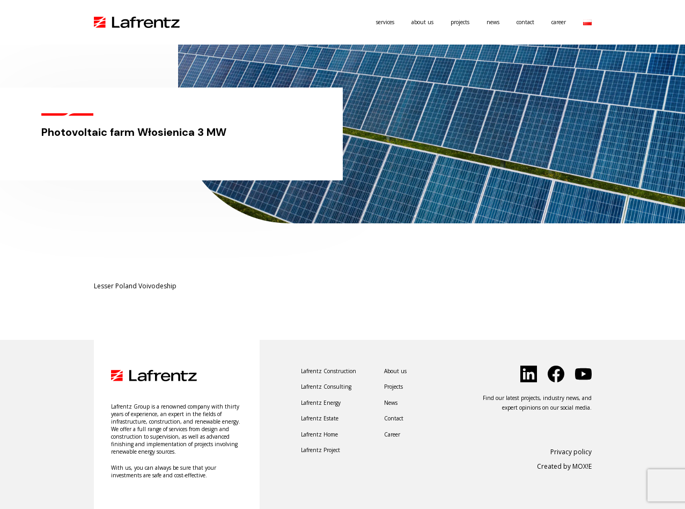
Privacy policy (571, 451)
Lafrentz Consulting (326, 386)
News (493, 22)
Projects (460, 22)
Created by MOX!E (564, 466)
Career (558, 22)
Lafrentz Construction (328, 371)
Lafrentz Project (320, 450)
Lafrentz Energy (321, 402)
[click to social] (528, 374)
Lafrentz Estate (319, 418)
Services (385, 22)
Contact (525, 22)
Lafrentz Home (319, 434)
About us (422, 22)
